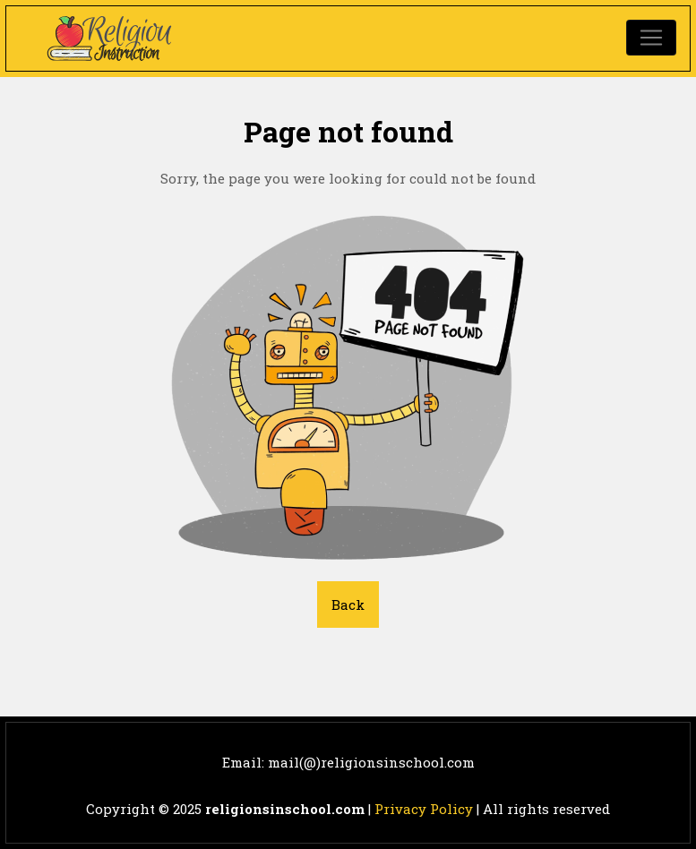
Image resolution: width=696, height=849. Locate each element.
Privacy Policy (423, 809)
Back (348, 604)
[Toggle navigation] (651, 38)
